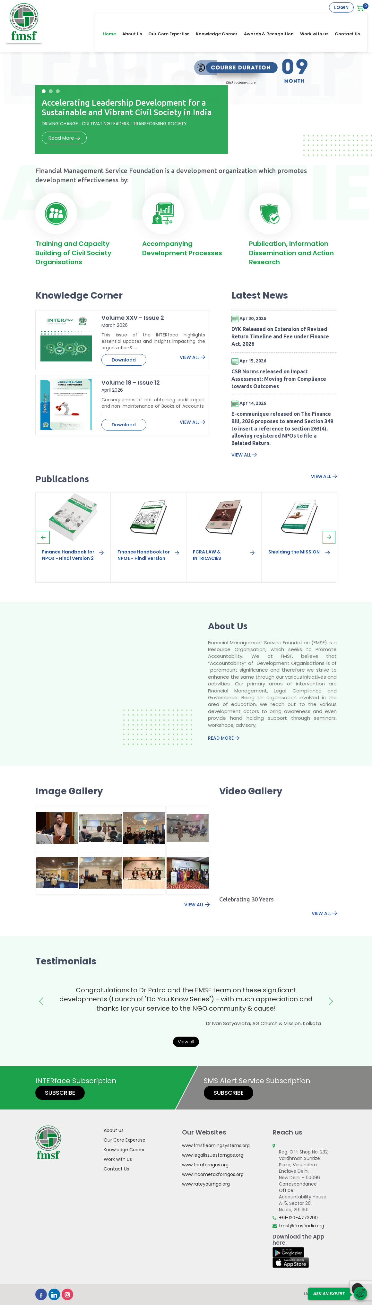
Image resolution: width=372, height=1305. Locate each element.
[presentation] (43, 537)
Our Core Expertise (173, 20)
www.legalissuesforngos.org (212, 1155)
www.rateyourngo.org (206, 1184)
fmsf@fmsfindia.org (301, 1225)
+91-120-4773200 (298, 1217)
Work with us (318, 20)
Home (113, 20)
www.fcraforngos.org (205, 1164)
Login (341, 7)
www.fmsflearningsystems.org (216, 1145)
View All (192, 357)
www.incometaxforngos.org (213, 1174)
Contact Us (351, 20)
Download (124, 360)
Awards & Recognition (273, 20)
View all (186, 1042)
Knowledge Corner (221, 20)
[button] (44, 91)
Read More (64, 138)
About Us (136, 20)
